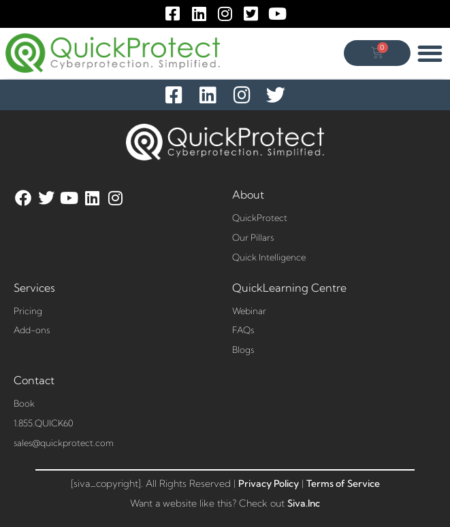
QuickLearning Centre (289, 287)
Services (34, 287)
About (248, 194)
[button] (431, 53)
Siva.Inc (303, 503)
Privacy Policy (268, 483)
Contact (34, 380)
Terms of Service (343, 483)
